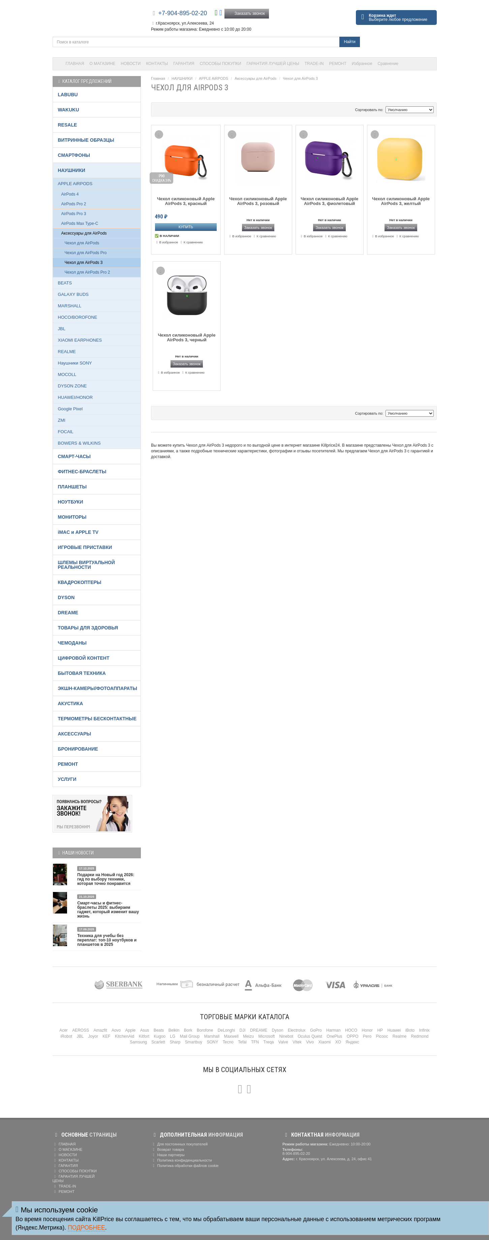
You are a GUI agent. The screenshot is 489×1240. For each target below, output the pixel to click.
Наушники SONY (75, 363)
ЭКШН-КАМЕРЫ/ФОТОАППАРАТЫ (97, 688)
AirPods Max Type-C (79, 223)
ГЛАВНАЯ (75, 63)
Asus (144, 1030)
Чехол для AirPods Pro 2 (87, 272)
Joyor (93, 1036)
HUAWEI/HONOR (75, 397)
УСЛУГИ (67, 779)
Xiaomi (324, 1042)
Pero (367, 1036)
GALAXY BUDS (73, 294)
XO (338, 1042)
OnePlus (334, 1036)
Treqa (269, 1042)
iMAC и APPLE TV (78, 532)
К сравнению (191, 242)
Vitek (297, 1042)
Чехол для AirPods (82, 243)
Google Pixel (70, 408)
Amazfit (100, 1030)
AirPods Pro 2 (73, 204)
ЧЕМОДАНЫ (72, 643)
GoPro (316, 1030)
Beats (159, 1030)
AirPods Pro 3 (73, 213)
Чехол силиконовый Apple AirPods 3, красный (186, 201)
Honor (367, 1030)
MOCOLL (67, 374)
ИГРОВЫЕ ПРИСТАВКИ (85, 547)
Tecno (228, 1042)
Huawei (394, 1030)
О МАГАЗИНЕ (103, 63)
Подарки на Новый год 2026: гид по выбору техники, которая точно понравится (105, 879)
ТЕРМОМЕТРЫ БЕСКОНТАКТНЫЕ (97, 718)
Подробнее (86, 1227)
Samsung (138, 1042)
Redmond (419, 1036)
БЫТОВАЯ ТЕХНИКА (82, 673)
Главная (158, 78)
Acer (63, 1030)
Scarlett (158, 1042)
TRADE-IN (314, 63)
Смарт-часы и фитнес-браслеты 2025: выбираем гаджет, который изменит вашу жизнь (108, 910)
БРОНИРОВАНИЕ (78, 749)
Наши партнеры (168, 1155)
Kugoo (159, 1036)
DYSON (66, 597)
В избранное (166, 242)
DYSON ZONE (72, 385)
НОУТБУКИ (70, 502)
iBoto (410, 1030)
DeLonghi (226, 1030)
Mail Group (190, 1036)
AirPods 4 (70, 194)
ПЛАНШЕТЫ (72, 486)
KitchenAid (124, 1036)
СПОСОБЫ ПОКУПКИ (220, 63)
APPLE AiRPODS (213, 78)
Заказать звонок (246, 13)
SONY (212, 1042)
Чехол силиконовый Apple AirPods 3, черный (186, 337)
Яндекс (352, 1042)
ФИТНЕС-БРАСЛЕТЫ (82, 471)
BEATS (65, 282)
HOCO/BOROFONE (77, 317)
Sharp (175, 1042)
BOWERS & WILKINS (79, 443)
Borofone (205, 1030)
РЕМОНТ (337, 63)
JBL (61, 328)
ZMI (61, 420)
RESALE (67, 125)
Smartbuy (193, 1042)
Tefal (242, 1042)
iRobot (66, 1036)
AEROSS (80, 1030)
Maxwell (231, 1036)
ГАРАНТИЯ (183, 63)
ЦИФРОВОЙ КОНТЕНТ (84, 658)
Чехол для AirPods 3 (300, 78)
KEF (106, 1036)
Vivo (310, 1042)
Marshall (211, 1036)
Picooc (382, 1036)
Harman (333, 1030)
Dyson (277, 1030)
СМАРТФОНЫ (74, 155)
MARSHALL (70, 305)
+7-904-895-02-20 (182, 13)
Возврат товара (167, 1149)
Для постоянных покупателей (179, 1144)
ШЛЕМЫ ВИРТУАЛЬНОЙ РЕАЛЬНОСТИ (86, 565)
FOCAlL (65, 431)
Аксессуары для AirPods (255, 78)
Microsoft (266, 1036)
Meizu (248, 1036)
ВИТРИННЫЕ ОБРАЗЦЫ (86, 140)
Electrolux (297, 1030)
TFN (255, 1042)
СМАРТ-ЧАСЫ (74, 456)
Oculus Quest (310, 1036)
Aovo (116, 1030)
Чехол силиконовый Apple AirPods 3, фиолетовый (329, 201)
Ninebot (286, 1036)
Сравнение (388, 63)
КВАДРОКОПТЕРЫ (79, 582)
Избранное (362, 63)
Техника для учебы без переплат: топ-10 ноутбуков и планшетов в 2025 (106, 940)
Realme (399, 1036)
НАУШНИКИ (182, 78)
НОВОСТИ (131, 63)
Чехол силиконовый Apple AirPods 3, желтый (401, 201)
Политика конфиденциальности (181, 1160)
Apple (130, 1030)
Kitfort (144, 1036)
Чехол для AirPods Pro (86, 252)
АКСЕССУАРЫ (74, 733)
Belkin (174, 1030)
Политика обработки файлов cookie (185, 1166)
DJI (243, 1030)
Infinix (424, 1030)
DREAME (68, 612)
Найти (349, 41)
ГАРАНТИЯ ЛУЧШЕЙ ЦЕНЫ (273, 63)
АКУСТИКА (70, 703)
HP (380, 1030)
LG (172, 1036)
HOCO (351, 1030)
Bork (188, 1030)
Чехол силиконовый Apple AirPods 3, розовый (258, 201)
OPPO (353, 1036)
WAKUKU (68, 109)
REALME (67, 351)
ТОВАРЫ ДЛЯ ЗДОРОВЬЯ (88, 627)
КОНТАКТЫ (157, 63)
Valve (283, 1042)
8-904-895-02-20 (296, 1153)
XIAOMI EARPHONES (80, 340)
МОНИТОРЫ (72, 517)
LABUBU (68, 94)
